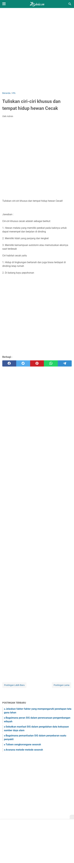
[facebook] (9, 363)
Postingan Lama (61, 685)
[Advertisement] (37, 50)
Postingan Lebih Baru (14, 685)
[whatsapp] (51, 363)
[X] (72, 817)
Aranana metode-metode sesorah (24, 749)
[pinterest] (37, 363)
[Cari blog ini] (70, 4)
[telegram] (65, 363)
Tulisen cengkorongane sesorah (23, 744)
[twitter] (23, 363)
